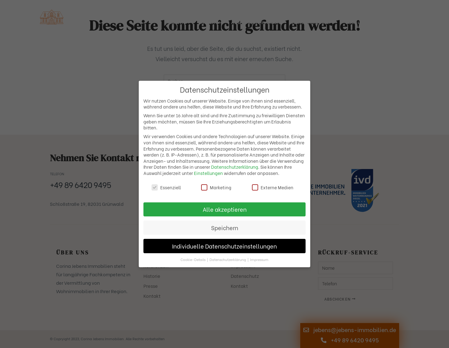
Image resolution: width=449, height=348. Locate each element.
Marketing (216, 187)
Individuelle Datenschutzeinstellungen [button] (224, 246)
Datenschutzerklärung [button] (228, 259)
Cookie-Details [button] (193, 259)
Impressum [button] (259, 259)
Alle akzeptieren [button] (225, 209)
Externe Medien (272, 187)
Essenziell (166, 187)
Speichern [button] (224, 228)
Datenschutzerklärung (234, 166)
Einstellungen (208, 173)
